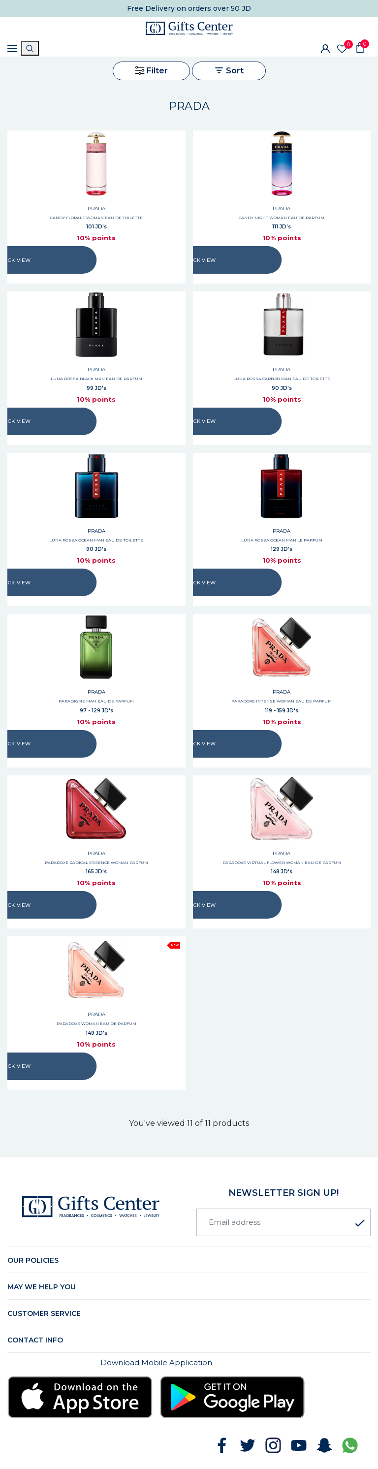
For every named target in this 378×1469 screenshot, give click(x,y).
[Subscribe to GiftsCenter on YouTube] (299, 1445)
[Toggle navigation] (12, 48)
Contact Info (35, 1340)
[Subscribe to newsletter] (360, 1223)
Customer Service (44, 1313)
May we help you (41, 1286)
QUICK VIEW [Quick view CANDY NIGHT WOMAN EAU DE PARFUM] (200, 260)
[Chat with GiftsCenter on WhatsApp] (350, 1445)
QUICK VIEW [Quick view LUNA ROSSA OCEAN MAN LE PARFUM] (200, 582)
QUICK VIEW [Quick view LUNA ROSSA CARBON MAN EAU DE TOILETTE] (200, 421)
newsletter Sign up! (283, 1192)
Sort (229, 70)
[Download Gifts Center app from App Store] (80, 1397)
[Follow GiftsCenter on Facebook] (222, 1445)
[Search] (30, 48)
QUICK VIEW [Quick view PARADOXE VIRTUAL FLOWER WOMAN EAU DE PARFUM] (200, 905)
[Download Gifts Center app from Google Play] (232, 1397)
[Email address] (283, 1222)
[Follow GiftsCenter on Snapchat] (324, 1445)
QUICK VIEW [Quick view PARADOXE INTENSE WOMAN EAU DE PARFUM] (200, 743)
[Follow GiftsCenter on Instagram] (273, 1445)
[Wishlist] (342, 49)
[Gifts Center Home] (189, 28)
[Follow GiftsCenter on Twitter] (247, 1445)
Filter (151, 70)
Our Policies (33, 1260)
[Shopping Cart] (360, 47)
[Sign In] (325, 48)
